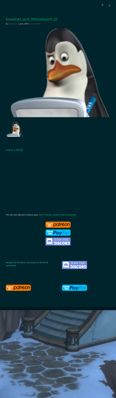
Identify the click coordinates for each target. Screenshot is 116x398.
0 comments (35, 24)
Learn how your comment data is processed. (57, 215)
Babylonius (13, 24)
